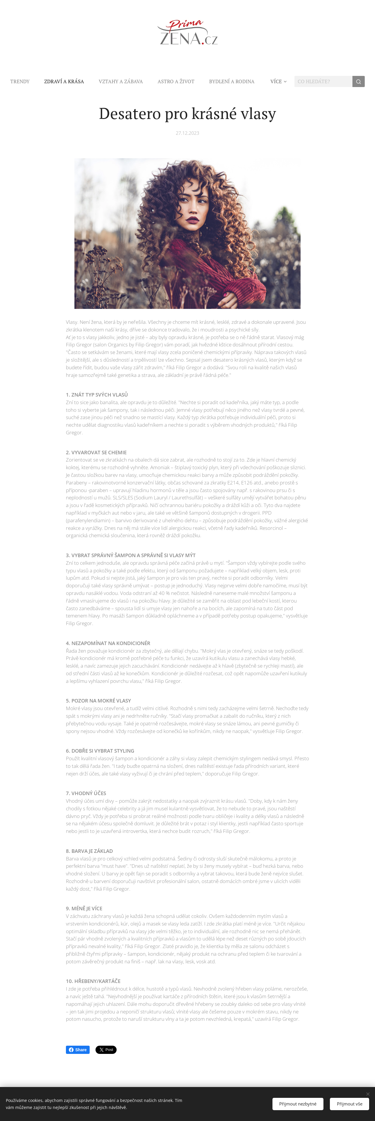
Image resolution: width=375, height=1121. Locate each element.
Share (78, 1049)
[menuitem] (23, 81)
